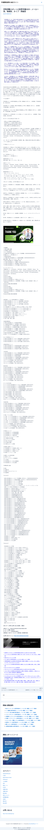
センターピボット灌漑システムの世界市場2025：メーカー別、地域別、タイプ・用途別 (23, 720)
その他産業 (5, 781)
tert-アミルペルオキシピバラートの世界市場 (12, 667)
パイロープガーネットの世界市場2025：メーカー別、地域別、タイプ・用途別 (21, 714)
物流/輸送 (5, 793)
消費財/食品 (5, 791)
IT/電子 (4, 775)
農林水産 (4, 801)
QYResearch (5, 779)
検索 (4, 695)
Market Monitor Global (7, 777)
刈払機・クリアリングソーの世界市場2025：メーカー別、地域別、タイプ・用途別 (22, 718)
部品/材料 (5, 803)
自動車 (4, 799)
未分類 (4, 787)
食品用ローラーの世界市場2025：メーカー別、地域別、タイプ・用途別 (20, 722)
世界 (4, 783)
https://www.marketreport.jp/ (8, 813)
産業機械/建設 (6, 797)
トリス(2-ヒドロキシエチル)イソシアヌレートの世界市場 (14, 674)
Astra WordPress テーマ (33, 823)
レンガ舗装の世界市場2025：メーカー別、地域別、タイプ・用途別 (19, 710)
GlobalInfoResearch (6, 773)
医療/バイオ (5, 785)
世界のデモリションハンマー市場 (10, 657)
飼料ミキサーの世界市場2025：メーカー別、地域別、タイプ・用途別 (19, 724)
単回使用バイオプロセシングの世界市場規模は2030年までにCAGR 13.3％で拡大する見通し (20, 652)
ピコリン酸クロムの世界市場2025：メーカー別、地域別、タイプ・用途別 (17, 659)
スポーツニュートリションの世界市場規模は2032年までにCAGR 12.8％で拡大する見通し (19, 669)
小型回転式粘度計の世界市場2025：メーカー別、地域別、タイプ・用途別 (20, 726)
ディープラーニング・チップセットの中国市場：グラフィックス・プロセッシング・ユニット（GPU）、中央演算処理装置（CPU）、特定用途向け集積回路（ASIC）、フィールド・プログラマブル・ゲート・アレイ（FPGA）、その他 (22, 677)
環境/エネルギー (6, 795)
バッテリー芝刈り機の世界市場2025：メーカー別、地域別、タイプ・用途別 (21, 712)
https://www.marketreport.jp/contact (21, 635)
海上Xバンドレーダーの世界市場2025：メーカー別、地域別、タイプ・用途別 (21, 708)
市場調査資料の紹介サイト (9, 2)
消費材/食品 (5, 789)
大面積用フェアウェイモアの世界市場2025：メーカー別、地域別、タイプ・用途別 (22, 716)
